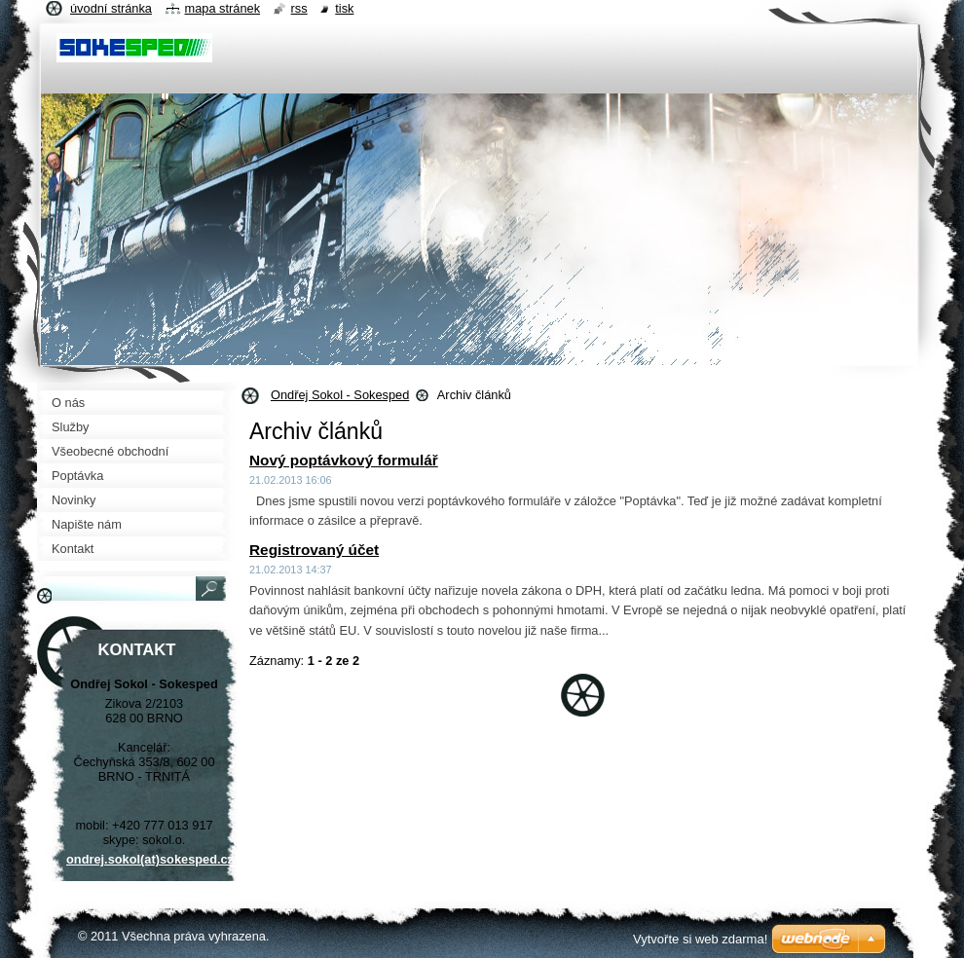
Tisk (344, 8)
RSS (299, 8)
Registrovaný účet (314, 549)
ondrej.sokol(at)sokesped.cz (150, 859)
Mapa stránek (223, 8)
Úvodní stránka (111, 8)
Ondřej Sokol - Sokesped (340, 394)
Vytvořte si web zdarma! (700, 939)
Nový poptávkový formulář (343, 460)
